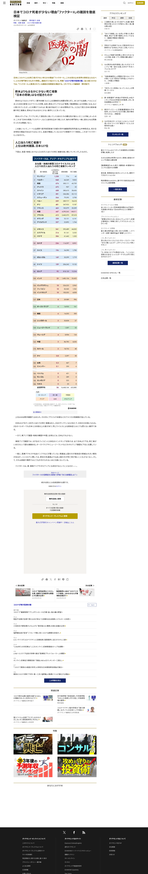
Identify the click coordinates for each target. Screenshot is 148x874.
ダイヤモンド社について (117, 792)
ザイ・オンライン (70, 811)
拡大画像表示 (37, 412)
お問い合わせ (26, 826)
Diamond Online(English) (73, 796)
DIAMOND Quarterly (72, 823)
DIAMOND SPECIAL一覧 (110, 273)
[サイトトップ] (24, 3)
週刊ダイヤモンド (70, 800)
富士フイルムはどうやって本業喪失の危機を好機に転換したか (118, 151)
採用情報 (112, 804)
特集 (64, 4)
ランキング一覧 (117, 134)
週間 (122, 18)
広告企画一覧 (106, 278)
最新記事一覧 (118, 263)
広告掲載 (25, 823)
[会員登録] (130, 4)
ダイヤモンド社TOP (115, 796)
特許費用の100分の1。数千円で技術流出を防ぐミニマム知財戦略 (118, 182)
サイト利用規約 (27, 807)
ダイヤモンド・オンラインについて (33, 792)
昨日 (113, 18)
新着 (38, 4)
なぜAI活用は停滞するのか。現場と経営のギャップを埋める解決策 (118, 159)
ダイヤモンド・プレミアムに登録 (55, 516)
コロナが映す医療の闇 (34, 23)
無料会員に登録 (55, 499)
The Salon (68, 826)
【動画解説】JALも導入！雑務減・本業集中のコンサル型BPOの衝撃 (118, 166)
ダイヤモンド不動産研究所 (73, 819)
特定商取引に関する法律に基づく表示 (34, 811)
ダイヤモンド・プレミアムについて (32, 800)
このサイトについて (28, 796)
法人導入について (28, 830)
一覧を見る (118, 189)
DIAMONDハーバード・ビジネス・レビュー (78, 804)
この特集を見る (55, 633)
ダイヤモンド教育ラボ (71, 838)
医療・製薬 (21, 23)
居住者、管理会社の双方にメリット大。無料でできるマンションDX (118, 174)
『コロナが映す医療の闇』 (73, 81)
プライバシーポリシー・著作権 (31, 815)
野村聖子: (34, 20)
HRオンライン (69, 830)
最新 (105, 18)
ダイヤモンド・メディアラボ (73, 842)
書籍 (72, 4)
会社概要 (112, 800)
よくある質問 (26, 819)
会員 (130, 18)
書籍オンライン (69, 807)
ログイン (120, 4)
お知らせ (112, 807)
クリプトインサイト (70, 834)
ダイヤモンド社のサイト (73, 792)
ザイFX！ (67, 815)
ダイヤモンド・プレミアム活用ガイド (33, 804)
